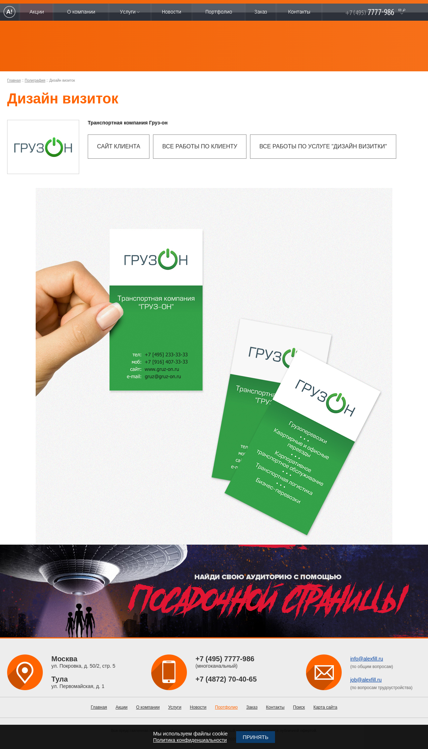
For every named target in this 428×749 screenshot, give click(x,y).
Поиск (299, 707)
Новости (198, 707)
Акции (122, 707)
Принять (255, 737)
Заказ (251, 707)
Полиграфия (35, 80)
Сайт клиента (118, 146)
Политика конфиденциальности (190, 740)
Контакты (275, 707)
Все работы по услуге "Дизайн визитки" (323, 146)
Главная (14, 80)
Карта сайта (325, 707)
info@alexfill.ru (366, 659)
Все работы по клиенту (199, 146)
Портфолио (226, 707)
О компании (147, 707)
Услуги (175, 707)
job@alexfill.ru (366, 680)
